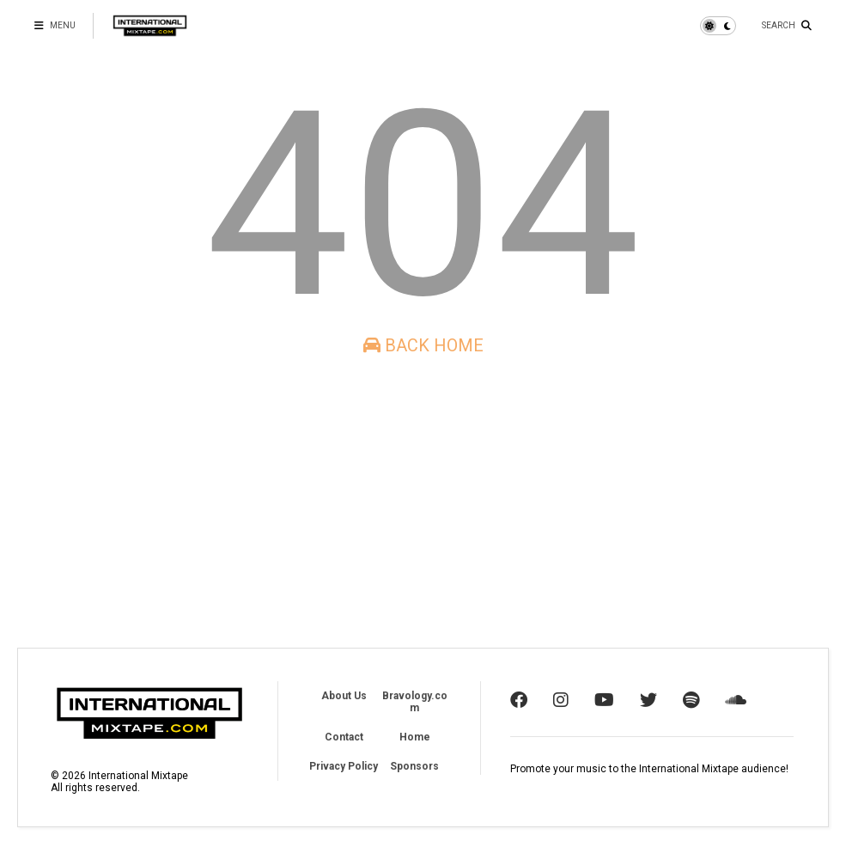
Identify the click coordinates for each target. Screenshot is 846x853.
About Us (344, 696)
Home (414, 737)
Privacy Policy (343, 766)
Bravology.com (414, 702)
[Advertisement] (423, 501)
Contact (344, 737)
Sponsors (414, 766)
